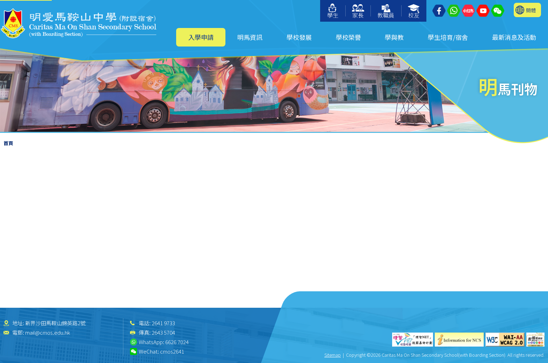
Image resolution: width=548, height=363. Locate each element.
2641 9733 (163, 323)
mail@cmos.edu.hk (47, 332)
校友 (414, 11)
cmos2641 (172, 351)
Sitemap (332, 354)
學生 (332, 11)
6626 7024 (177, 342)
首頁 (8, 143)
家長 (358, 11)
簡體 (531, 10)
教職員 (385, 11)
